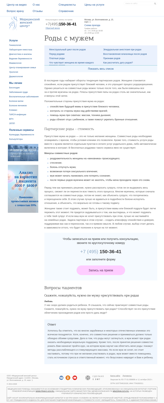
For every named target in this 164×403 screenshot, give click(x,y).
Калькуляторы (16, 139)
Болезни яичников (18, 105)
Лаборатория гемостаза (20, 49)
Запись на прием (101, 270)
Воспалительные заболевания (24, 96)
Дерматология (16, 76)
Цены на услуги (94, 4)
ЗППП (12, 123)
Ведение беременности (20, 58)
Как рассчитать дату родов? (118, 62)
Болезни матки (16, 101)
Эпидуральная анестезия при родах (122, 49)
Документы (127, 376)
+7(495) (61, 24)
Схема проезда (92, 25)
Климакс (13, 110)
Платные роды (57, 58)
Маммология (15, 63)
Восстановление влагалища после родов (125, 54)
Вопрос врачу (15, 11)
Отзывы (38, 11)
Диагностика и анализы (20, 54)
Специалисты (67, 4)
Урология (13, 72)
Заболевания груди (18, 92)
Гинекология (15, 45)
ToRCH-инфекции (17, 114)
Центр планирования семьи (22, 67)
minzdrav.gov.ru (121, 391)
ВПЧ (11, 119)
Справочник (66, 11)
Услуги (13, 40)
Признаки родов (111, 58)
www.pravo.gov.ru (45, 391)
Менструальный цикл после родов (67, 49)
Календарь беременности (21, 134)
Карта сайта (115, 376)
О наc (36, 4)
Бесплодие (14, 87)
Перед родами (57, 54)
